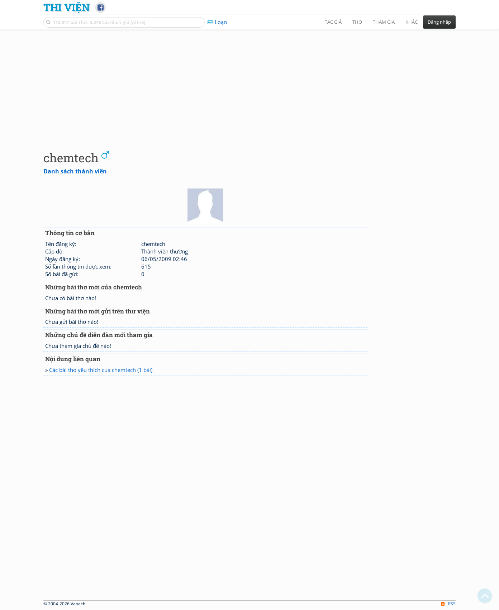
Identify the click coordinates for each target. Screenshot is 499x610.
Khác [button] (411, 22)
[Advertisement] (249, 84)
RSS (448, 604)
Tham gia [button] (384, 22)
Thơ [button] (357, 22)
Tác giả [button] (333, 22)
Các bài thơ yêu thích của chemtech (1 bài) (100, 369)
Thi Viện (66, 7)
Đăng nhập (439, 22)
